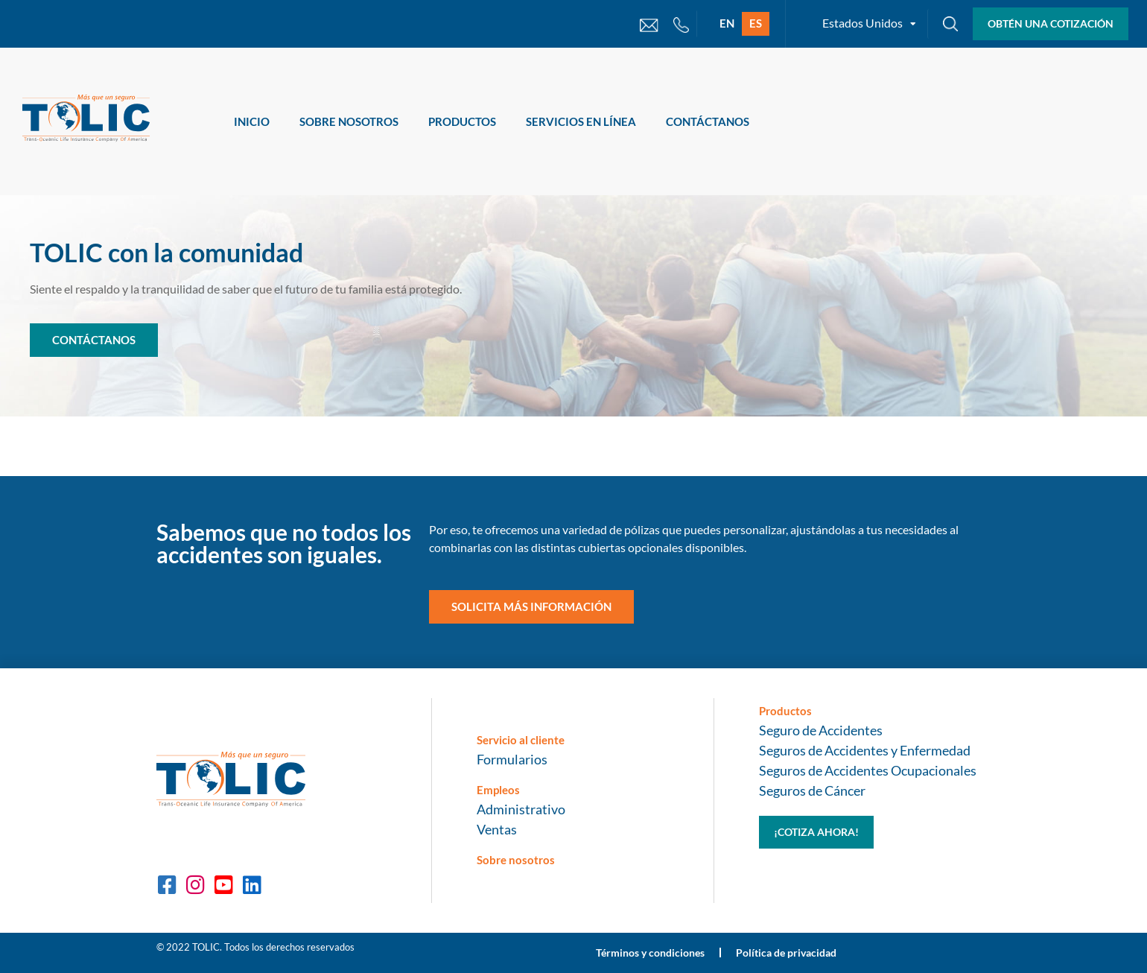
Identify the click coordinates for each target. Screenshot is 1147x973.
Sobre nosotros (516, 859)
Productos (462, 121)
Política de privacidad (786, 952)
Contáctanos (707, 121)
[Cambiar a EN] (727, 24)
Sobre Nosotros (348, 121)
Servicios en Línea (581, 121)
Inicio (252, 121)
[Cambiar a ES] (755, 24)
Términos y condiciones (650, 952)
